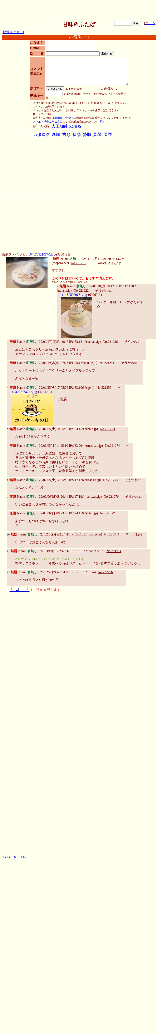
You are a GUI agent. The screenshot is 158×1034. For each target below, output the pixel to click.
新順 (56, 134)
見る (85, 282)
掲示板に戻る (13, 32)
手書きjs (36, 73)
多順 (77, 134)
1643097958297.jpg (23, 392)
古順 (66, 134)
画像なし (109, 88)
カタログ (41, 134)
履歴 (107, 134)
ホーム (150, 23)
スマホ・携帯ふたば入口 (48, 121)
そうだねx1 (103, 290)
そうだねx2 (133, 534)
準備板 (58, 117)
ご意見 (67, 117)
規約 (102, 121)
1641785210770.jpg (41, 254)
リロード (19, 589)
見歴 (97, 134)
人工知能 (59, 126)
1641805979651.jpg (73, 294)
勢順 (87, 134)
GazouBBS (9, 856)
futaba (22, 856)
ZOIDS (75, 126)
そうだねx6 (132, 480)
